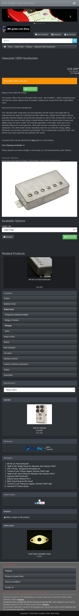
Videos (6, 370)
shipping (76, 73)
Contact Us (9, 587)
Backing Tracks (10, 304)
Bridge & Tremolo (11, 320)
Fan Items (8, 353)
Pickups (29, 47)
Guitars (7, 298)
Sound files (8, 375)
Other (6, 331)
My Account (70, 35)
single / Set (6, 226)
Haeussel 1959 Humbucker (44, 47)
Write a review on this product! (18, 517)
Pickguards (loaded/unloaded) (16, 315)
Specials (7, 400)
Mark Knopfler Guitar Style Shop (18, 3)
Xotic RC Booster (39, 428)
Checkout (56, 35)
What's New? (9, 526)
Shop (10, 47)
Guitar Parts (19, 47)
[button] (7, 15)
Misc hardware (9, 348)
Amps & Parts (9, 337)
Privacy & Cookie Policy (14, 576)
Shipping (8, 571)
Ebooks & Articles (11, 359)
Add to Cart (30, 89)
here (33, 140)
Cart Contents (41, 35)
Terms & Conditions (12, 582)
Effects (6, 342)
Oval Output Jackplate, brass (39, 554)
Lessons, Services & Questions (16, 364)
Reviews (8, 237)
